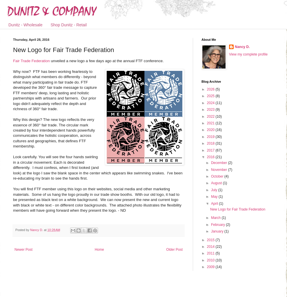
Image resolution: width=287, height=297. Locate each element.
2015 (211, 240)
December (219, 163)
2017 (211, 150)
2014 (211, 247)
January (217, 231)
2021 (211, 123)
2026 (211, 89)
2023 (211, 110)
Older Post (174, 250)
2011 (211, 253)
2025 (211, 96)
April (215, 204)
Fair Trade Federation (31, 61)
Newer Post (23, 250)
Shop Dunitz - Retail (69, 25)
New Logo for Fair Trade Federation (237, 209)
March (216, 218)
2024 (211, 103)
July (214, 190)
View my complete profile (248, 54)
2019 (211, 137)
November (219, 170)
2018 (211, 143)
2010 (211, 260)
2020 (211, 130)
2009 (211, 267)
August (217, 183)
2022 (211, 117)
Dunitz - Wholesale (25, 25)
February (218, 225)
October (217, 176)
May (215, 197)
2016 (211, 157)
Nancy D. (242, 47)
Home (99, 250)
